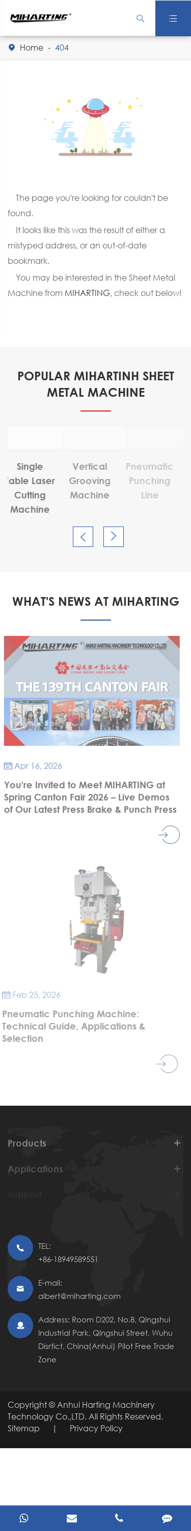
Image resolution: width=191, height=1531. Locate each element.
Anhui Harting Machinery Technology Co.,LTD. (81, 1410)
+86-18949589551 (68, 1259)
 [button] (83, 537)
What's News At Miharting (95, 601)
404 (62, 47)
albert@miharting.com (79, 1296)
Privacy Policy (96, 1428)
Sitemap (24, 1428)
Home (31, 47)
